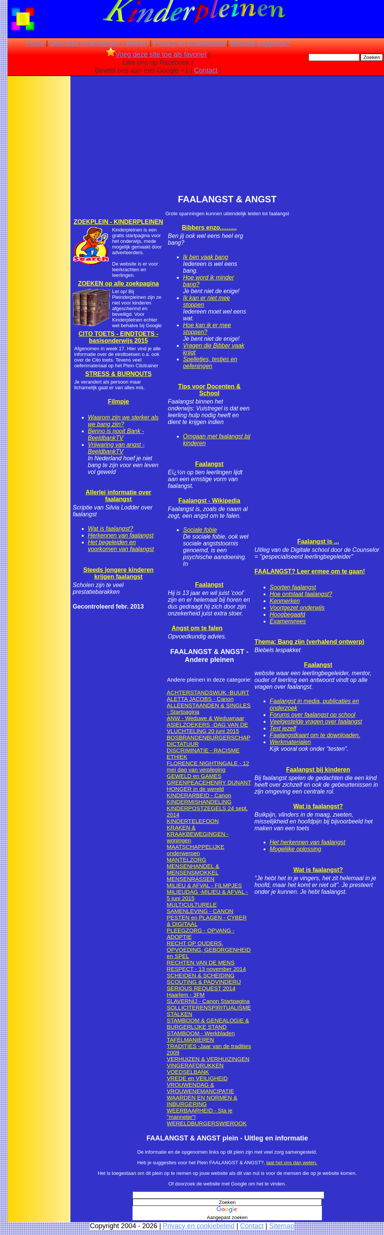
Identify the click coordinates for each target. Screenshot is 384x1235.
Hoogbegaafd (287, 614)
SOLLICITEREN (187, 1007)
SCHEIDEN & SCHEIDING (200, 975)
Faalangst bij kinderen (318, 769)
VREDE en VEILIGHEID (197, 1078)
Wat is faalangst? (110, 528)
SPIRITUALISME (229, 1007)
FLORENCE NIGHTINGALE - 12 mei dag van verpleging (208, 766)
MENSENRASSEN (190, 879)
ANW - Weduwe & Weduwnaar (205, 718)
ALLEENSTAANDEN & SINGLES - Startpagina (208, 708)
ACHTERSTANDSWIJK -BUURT (208, 692)
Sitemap (281, 1226)
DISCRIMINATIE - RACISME (203, 750)
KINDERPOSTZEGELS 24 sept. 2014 (207, 811)
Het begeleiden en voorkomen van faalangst (121, 545)
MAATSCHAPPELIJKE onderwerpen (195, 850)
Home (35, 43)
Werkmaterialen (290, 742)
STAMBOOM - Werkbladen (201, 1033)
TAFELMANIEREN (190, 1039)
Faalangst (209, 464)
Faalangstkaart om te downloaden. (315, 735)
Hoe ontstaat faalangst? (301, 594)
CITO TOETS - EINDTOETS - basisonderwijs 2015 (118, 337)
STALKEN (179, 1014)
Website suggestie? (260, 43)
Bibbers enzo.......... (209, 227)
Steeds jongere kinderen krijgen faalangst (118, 573)
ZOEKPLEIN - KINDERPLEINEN (118, 222)
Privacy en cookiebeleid (189, 43)
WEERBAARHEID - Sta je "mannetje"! (199, 1113)
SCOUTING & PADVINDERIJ (204, 982)
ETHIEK (177, 756)
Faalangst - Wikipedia (209, 500)
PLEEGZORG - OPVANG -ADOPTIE (200, 933)
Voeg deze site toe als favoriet (156, 54)
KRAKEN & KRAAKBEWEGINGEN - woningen (197, 834)
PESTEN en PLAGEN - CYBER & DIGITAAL (207, 920)
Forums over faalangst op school (312, 714)
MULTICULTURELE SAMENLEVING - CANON (200, 907)
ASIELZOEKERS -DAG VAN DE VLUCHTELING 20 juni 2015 (207, 727)
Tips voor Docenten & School (209, 389)
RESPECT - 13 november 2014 (206, 969)
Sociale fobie (200, 530)
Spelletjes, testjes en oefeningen (210, 362)
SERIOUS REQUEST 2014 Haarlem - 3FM (201, 991)
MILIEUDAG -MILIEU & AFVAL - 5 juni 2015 (207, 895)
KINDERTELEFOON (193, 821)
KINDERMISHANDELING (199, 801)
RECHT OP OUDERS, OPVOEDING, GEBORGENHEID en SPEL (209, 949)
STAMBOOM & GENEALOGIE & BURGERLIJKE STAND (208, 1023)
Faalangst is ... (318, 541)
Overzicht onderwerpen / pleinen (99, 43)
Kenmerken (285, 601)
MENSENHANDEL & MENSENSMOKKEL (193, 869)
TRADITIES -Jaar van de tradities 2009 (209, 1049)
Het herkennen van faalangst (307, 842)
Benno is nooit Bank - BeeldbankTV (116, 434)
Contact (206, 70)
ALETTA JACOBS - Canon (200, 699)
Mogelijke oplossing (295, 849)
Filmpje (118, 401)
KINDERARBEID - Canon (199, 795)
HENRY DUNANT (228, 782)
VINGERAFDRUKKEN (195, 1065)
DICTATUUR (182, 744)
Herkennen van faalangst (120, 535)
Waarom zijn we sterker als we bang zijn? (123, 420)
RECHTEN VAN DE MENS (200, 962)
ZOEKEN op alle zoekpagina (118, 283)
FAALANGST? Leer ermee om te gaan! (309, 571)
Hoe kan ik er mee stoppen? (207, 328)
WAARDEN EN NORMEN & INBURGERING (202, 1100)
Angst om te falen (197, 628)
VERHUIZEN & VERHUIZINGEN (208, 1059)
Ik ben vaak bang (205, 257)
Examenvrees (288, 621)
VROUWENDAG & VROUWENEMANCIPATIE (200, 1087)
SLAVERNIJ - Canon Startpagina (208, 1001)
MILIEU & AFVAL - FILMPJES (204, 885)
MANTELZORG (186, 859)
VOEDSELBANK (188, 1072)
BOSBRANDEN (186, 737)
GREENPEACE (186, 782)
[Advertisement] (39, 196)
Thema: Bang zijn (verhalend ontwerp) (309, 641)
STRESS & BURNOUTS (118, 374)
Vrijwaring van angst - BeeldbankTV (116, 448)
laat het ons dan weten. (291, 1162)
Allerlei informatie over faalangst (118, 495)
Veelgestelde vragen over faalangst (316, 721)
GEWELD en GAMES (194, 776)
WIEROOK (233, 1123)
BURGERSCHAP (228, 737)
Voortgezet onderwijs (297, 607)
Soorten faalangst (293, 587)
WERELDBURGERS (193, 1123)
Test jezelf (283, 728)
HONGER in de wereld (195, 789)
